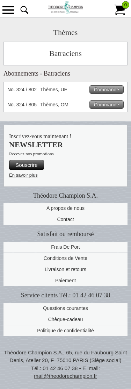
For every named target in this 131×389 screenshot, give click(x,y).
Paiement (65, 280)
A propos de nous (65, 208)
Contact (65, 219)
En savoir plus (23, 175)
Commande (106, 89)
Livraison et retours (65, 269)
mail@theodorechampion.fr (65, 376)
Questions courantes (65, 308)
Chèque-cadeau (65, 319)
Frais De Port (65, 247)
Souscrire (26, 165)
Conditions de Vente (65, 258)
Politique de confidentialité (65, 330)
